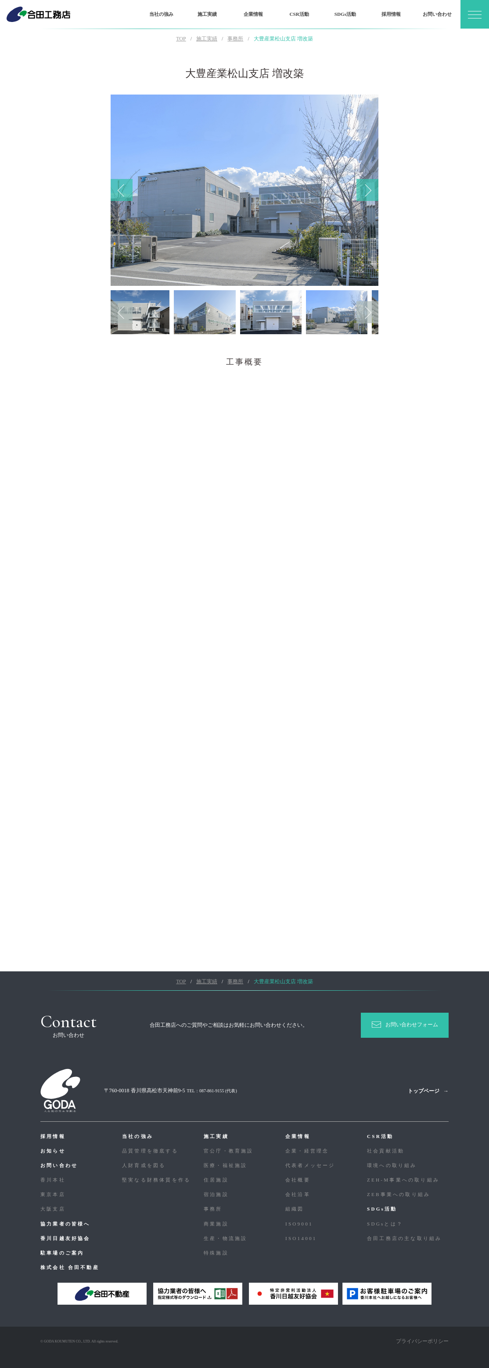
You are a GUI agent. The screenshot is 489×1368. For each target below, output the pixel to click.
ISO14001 (300, 1238)
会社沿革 (297, 1194)
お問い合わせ (437, 14)
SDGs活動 (345, 14)
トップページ (423, 1091)
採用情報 (391, 14)
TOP (181, 39)
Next (367, 190)
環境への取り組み (392, 1165)
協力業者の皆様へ (65, 1223)
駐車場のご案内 (62, 1252)
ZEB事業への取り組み (398, 1194)
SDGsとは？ (385, 1223)
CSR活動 (299, 14)
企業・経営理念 (307, 1150)
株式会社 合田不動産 (69, 1267)
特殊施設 (216, 1252)
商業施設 (216, 1223)
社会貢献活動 (385, 1150)
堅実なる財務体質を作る (156, 1179)
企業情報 (253, 14)
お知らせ (52, 1150)
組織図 (294, 1208)
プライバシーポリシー (422, 1341)
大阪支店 (52, 1208)
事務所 (213, 1208)
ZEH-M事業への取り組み (403, 1179)
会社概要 (297, 1179)
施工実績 (207, 14)
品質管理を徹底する (150, 1150)
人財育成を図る (143, 1165)
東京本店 (52, 1194)
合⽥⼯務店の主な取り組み (404, 1238)
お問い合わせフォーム (411, 1024)
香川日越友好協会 (65, 1238)
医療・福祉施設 (225, 1165)
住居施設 (216, 1179)
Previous (122, 190)
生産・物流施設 (225, 1238)
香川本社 (52, 1179)
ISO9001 (299, 1223)
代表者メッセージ (310, 1165)
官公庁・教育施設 (229, 1150)
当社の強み (161, 14)
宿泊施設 (216, 1194)
